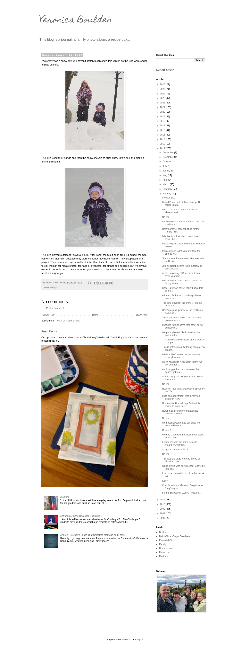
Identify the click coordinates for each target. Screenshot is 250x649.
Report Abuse (165, 70)
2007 (163, 518)
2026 (163, 84)
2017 (163, 125)
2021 (163, 107)
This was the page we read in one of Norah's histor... (181, 460)
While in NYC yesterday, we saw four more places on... (181, 356)
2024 (163, 93)
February (168, 189)
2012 (163, 148)
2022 (163, 102)
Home (95, 315)
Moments (164, 552)
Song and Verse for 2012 (175, 449)
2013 (163, 144)
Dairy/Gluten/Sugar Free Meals (175, 536)
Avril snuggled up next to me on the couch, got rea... (180, 370)
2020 (163, 111)
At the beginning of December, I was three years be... (181, 274)
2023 (163, 98)
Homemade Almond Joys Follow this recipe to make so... (181, 405)
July (165, 166)
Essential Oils (166, 540)
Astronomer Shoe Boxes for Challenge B (81, 516)
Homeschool (165, 548)
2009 (163, 508)
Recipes (163, 556)
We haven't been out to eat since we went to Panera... (181, 424)
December (168, 152)
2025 (163, 89)
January (167, 193)
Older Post (141, 315)
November (168, 157)
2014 (163, 139)
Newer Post (48, 315)
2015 (163, 134)
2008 (163, 513)
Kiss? (165, 480)
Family (53, 287)
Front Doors (49, 331)
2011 (163, 499)
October (167, 161)
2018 (163, 121)
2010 (163, 504)
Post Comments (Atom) (68, 320)
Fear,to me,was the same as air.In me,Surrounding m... (179, 443)
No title (165, 217)
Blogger (139, 639)
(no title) (64, 497)
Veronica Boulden (75, 20)
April (165, 180)
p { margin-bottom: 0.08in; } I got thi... (181, 492)
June (165, 170)
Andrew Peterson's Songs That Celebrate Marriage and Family (92, 535)
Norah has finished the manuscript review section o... (180, 412)
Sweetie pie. (168, 197)
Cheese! (166, 430)
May (165, 175)
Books (162, 532)
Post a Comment (55, 308)
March (166, 184)
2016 (163, 130)
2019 (163, 116)
